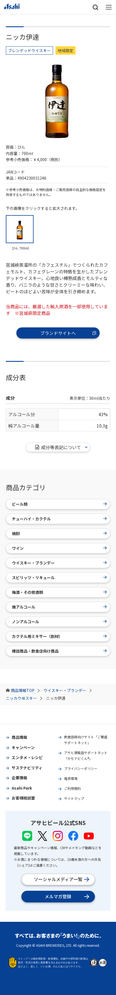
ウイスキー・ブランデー (68, 690)
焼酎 (59, 533)
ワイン (59, 548)
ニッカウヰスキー (24, 698)
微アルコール (59, 607)
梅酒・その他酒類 (59, 592)
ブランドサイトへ (68, 333)
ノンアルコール (59, 621)
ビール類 (59, 504)
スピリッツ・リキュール (59, 577)
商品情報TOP (25, 690)
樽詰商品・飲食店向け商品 (59, 651)
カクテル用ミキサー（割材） (59, 636)
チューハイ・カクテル (59, 518)
